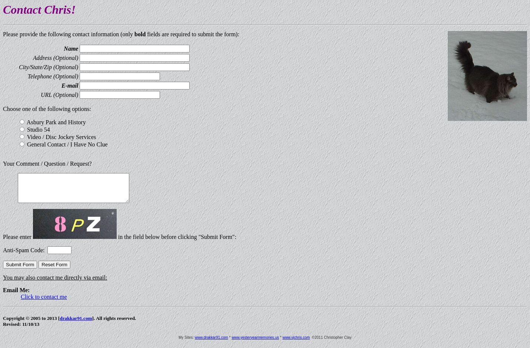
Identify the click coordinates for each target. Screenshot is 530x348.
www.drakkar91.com (211, 343)
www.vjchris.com (296, 343)
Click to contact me (44, 302)
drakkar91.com (76, 324)
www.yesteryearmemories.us (255, 343)
